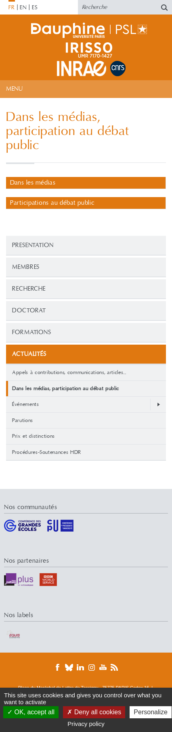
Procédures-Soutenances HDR (46, 452)
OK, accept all (31, 712)
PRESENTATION (33, 245)
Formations (31, 332)
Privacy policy (86, 723)
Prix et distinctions (33, 436)
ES (35, 7)
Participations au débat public (52, 203)
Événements (25, 404)
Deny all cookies (94, 712)
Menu (14, 89)
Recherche (29, 289)
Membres (26, 267)
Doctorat (29, 310)
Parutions (22, 420)
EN (23, 7)
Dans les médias (33, 183)
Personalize (151, 712)
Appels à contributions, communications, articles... (69, 372)
